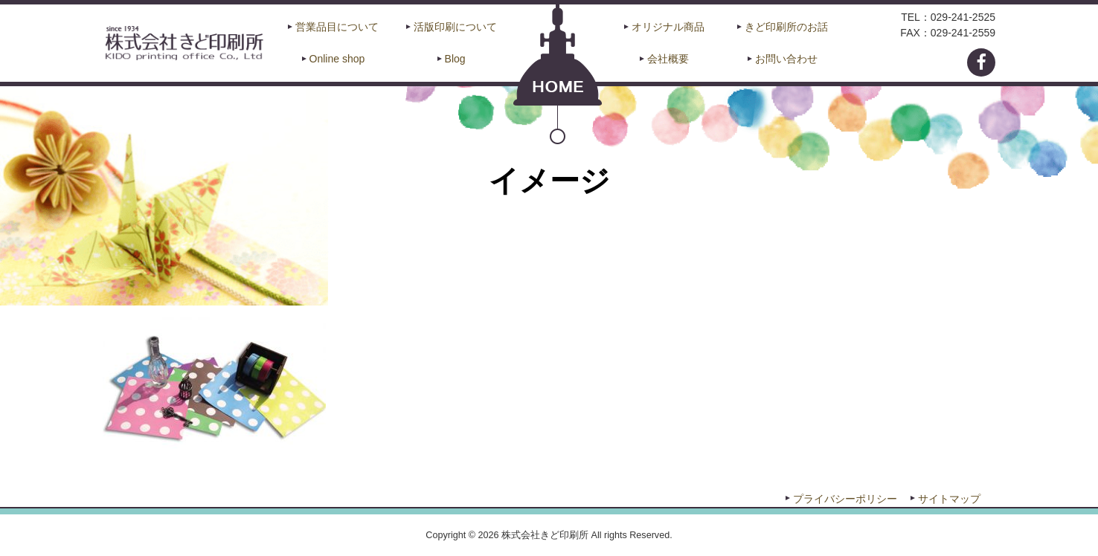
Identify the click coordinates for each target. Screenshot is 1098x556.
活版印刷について (455, 27)
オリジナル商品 (668, 27)
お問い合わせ (786, 59)
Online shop (337, 59)
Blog (455, 59)
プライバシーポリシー (845, 499)
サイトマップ (949, 499)
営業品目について (337, 27)
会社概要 (668, 59)
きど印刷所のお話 (786, 27)
